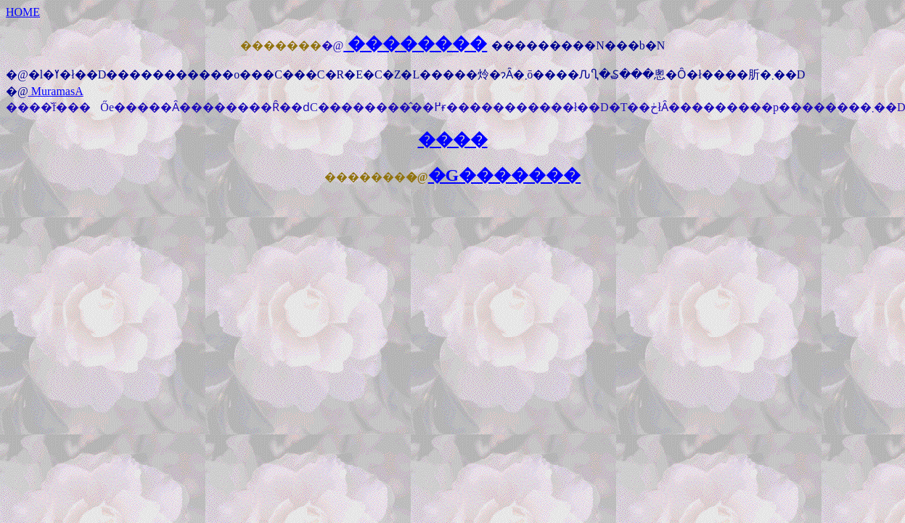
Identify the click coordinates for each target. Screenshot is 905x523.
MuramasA (55, 91)
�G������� (504, 175)
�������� (415, 43)
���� (453, 139)
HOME (23, 12)
